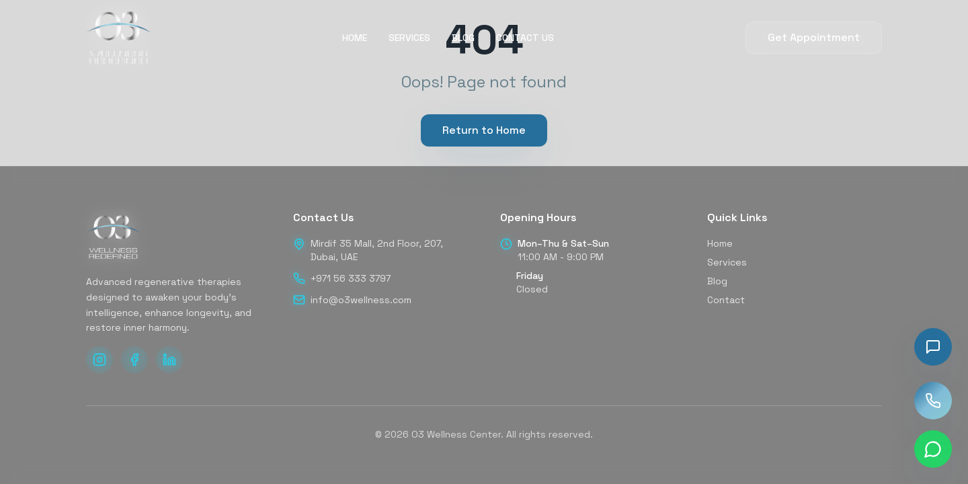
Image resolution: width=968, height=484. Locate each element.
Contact (726, 300)
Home (720, 243)
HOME (354, 38)
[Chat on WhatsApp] (933, 449)
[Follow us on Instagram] (99, 359)
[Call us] (933, 400)
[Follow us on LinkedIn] (169, 359)
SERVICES (409, 38)
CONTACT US (525, 38)
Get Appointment (814, 37)
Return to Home (484, 130)
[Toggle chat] (933, 347)
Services (727, 262)
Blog (717, 281)
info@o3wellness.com (361, 300)
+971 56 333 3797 (351, 278)
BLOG (463, 38)
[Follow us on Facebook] (134, 359)
